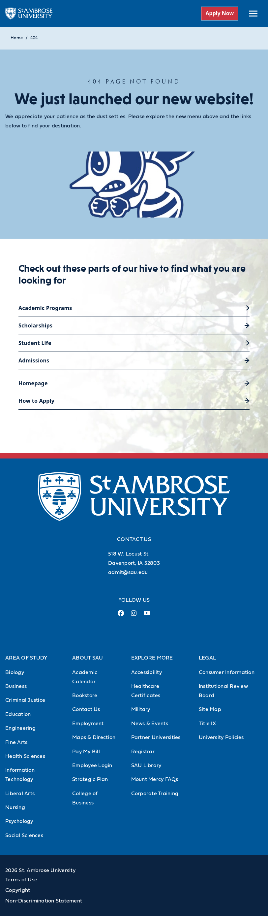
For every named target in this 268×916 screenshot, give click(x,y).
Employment (88, 723)
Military (140, 709)
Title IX (207, 723)
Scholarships (35, 325)
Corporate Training (155, 793)
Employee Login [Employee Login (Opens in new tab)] (92, 765)
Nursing (15, 807)
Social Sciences (24, 835)
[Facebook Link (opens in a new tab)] (120, 616)
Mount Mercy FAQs (154, 779)
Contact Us (86, 709)
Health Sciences (25, 756)
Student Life (34, 343)
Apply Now (219, 13)
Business (16, 686)
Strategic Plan (90, 779)
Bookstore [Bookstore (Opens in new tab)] (84, 695)
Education (18, 714)
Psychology (19, 821)
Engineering (20, 728)
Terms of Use (21, 879)
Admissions (33, 360)
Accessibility (146, 672)
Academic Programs (45, 308)
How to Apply (36, 400)
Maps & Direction (93, 737)
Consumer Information (226, 672)
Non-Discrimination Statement (43, 900)
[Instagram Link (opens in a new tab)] (133, 615)
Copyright (17, 890)
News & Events (149, 723)
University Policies (221, 737)
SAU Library (146, 765)
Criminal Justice (25, 700)
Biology (14, 672)
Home (17, 38)
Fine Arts (16, 742)
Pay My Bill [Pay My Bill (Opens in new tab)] (86, 751)
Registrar (143, 751)
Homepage (33, 383)
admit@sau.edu (128, 572)
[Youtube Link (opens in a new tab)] (147, 616)
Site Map (210, 709)
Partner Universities (156, 737)
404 (34, 38)
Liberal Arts (20, 793)
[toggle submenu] (253, 13)
